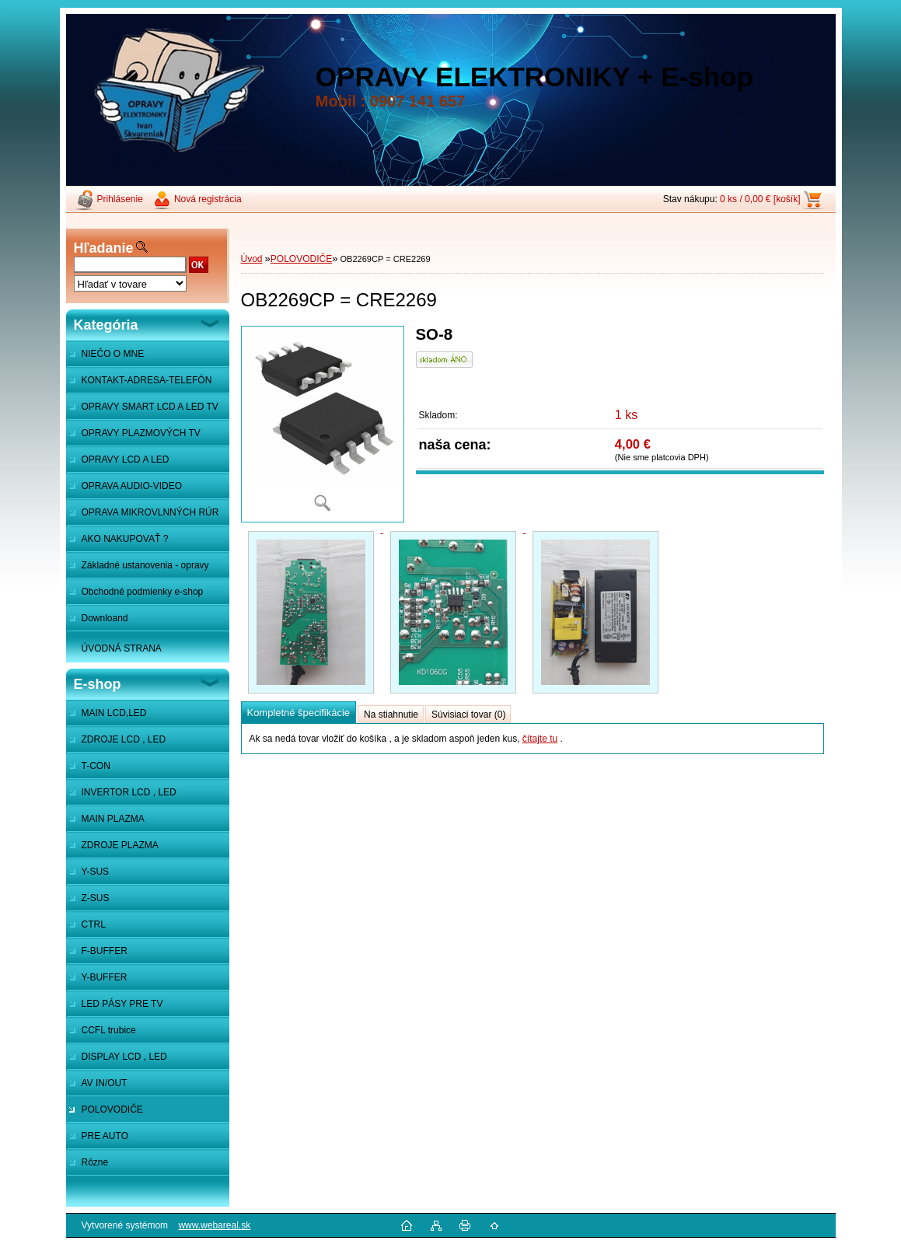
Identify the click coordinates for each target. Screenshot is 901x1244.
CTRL (94, 924)
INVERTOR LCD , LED (129, 792)
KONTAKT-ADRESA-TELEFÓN (147, 380)
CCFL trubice (109, 1030)
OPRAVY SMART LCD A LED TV (150, 406)
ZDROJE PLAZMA (120, 845)
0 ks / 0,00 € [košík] (760, 199)
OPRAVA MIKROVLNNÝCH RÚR (150, 512)
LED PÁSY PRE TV (122, 1003)
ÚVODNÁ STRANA (122, 648)
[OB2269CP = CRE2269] (322, 424)
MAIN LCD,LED (114, 713)
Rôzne (95, 1162)
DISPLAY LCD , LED (124, 1056)
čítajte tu (539, 738)
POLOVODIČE (112, 1109)
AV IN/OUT (104, 1083)
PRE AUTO (105, 1135)
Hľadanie (104, 248)
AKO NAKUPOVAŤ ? (125, 538)
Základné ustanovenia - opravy (145, 565)
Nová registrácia (208, 199)
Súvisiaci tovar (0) (468, 714)
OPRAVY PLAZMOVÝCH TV (141, 433)
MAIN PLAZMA (113, 818)
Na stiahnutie (391, 714)
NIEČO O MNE (113, 353)
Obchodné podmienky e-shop (143, 591)
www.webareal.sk (214, 1225)
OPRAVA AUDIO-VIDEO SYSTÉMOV (124, 489)
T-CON (96, 765)
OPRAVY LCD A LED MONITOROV (117, 463)
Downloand (105, 618)
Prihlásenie (120, 199)
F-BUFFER (104, 950)
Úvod (252, 258)
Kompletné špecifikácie (298, 712)
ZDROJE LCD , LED (124, 739)
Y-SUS (96, 871)
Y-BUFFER (104, 977)
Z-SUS (96, 898)
